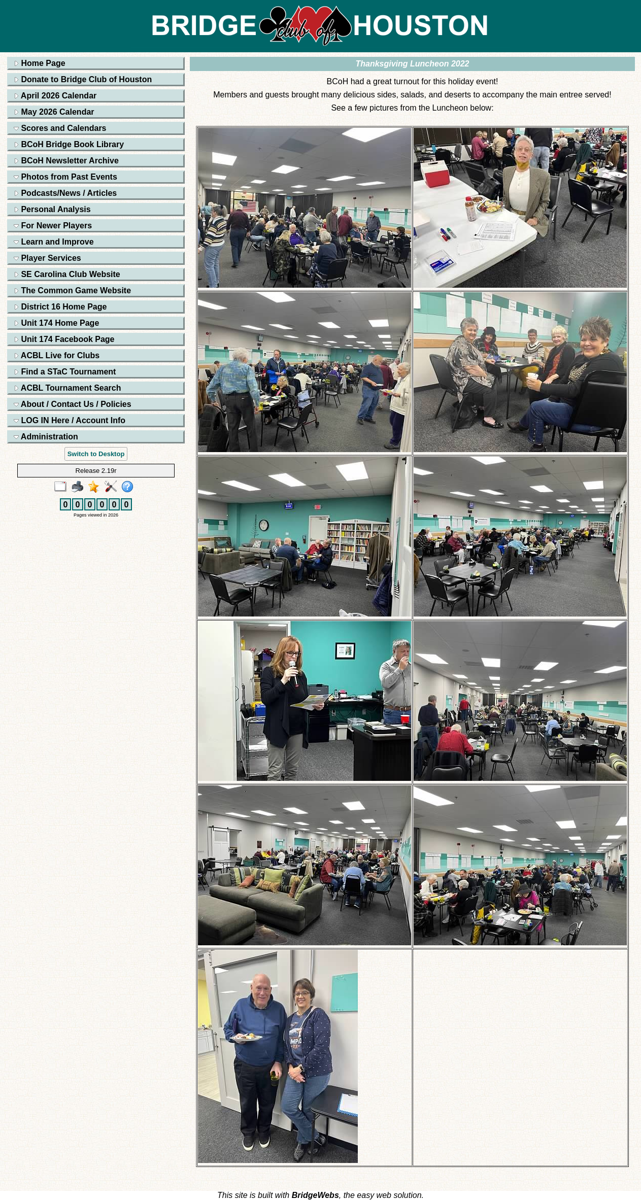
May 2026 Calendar (54, 112)
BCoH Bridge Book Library (69, 144)
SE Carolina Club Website (67, 274)
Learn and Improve (54, 241)
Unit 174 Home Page (56, 323)
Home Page (39, 63)
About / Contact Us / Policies (72, 404)
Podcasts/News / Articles (65, 193)
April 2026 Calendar (55, 95)
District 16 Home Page (60, 306)
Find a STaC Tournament (65, 371)
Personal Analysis (52, 209)
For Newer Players (53, 225)
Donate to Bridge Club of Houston (83, 79)
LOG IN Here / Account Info (69, 420)
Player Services (47, 258)
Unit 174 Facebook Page (64, 339)
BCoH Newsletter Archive (66, 160)
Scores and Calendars (60, 128)
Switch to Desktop (96, 454)
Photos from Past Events (65, 177)
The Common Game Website (72, 290)
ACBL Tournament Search (67, 388)
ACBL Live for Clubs (56, 355)
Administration (46, 436)
